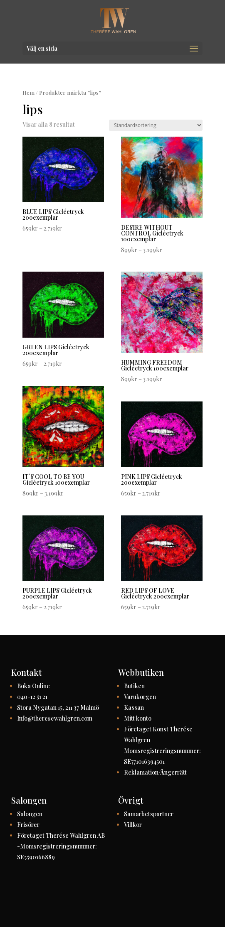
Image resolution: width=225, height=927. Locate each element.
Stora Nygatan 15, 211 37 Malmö (58, 707)
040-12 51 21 (32, 697)
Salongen (29, 814)
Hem (28, 92)
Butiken (134, 686)
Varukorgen (140, 697)
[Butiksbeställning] (156, 125)
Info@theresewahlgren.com (54, 718)
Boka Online (33, 686)
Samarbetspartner (148, 814)
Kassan (134, 707)
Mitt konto (137, 718)
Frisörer (28, 825)
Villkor (133, 825)
